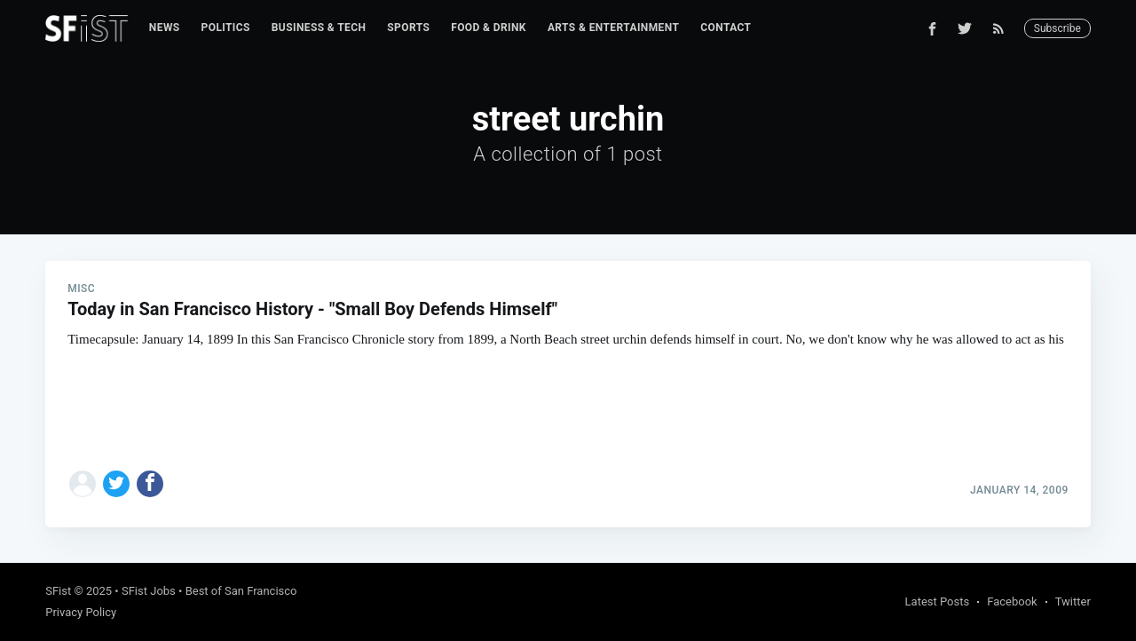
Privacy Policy (80, 612)
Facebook (1012, 601)
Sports (408, 27)
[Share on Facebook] (150, 484)
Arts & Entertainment (613, 27)
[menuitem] (164, 28)
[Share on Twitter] (116, 484)
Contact (725, 27)
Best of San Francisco (241, 590)
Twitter (1073, 601)
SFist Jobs (149, 590)
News (164, 27)
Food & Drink (488, 27)
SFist (58, 590)
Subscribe (1057, 28)
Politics (225, 27)
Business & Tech (319, 27)
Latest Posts (937, 601)
